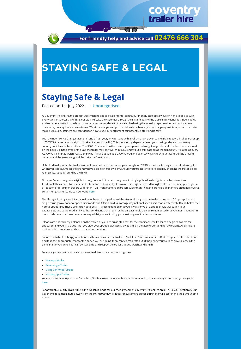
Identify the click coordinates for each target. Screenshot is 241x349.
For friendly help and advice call (117, 38)
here (92, 191)
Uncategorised (106, 105)
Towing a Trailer (55, 260)
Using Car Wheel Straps (59, 269)
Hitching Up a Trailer (57, 274)
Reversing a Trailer (57, 265)
